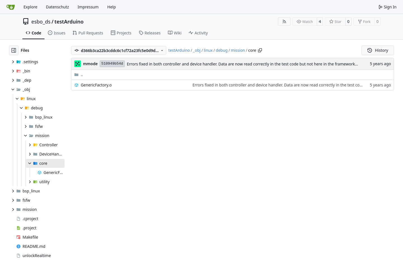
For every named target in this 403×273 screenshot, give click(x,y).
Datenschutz (57, 7)
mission (238, 50)
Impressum (88, 7)
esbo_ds (40, 21)
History (377, 50)
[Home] (10, 7)
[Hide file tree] (13, 50)
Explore (30, 7)
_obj (197, 50)
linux (208, 50)
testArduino (69, 21)
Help (111, 7)
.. (78, 74)
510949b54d (112, 64)
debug (222, 50)
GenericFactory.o (96, 85)
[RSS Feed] (284, 21)
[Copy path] (260, 50)
